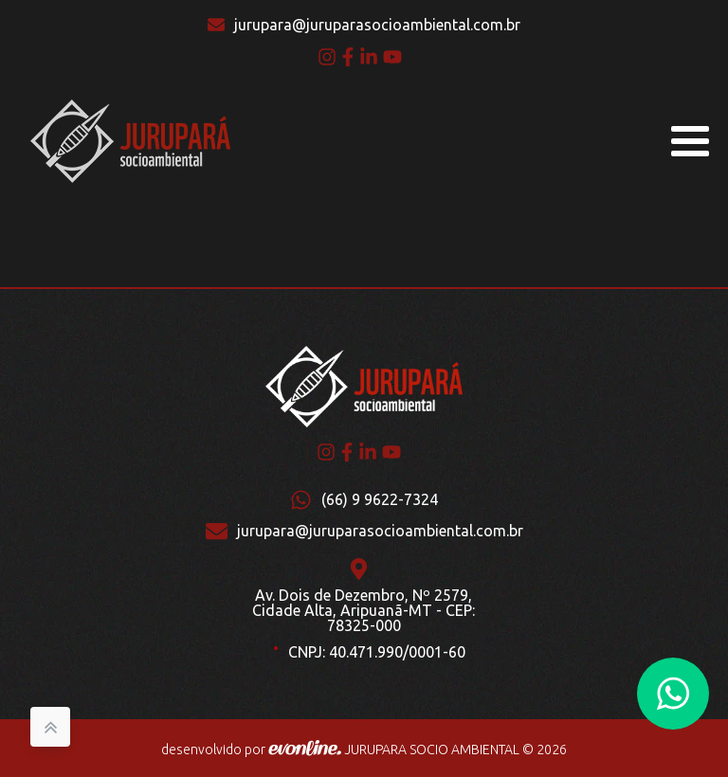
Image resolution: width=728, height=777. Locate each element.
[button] (673, 694)
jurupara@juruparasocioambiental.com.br (377, 24)
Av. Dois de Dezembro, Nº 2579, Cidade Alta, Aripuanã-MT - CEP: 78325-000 (363, 610)
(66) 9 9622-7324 (379, 499)
